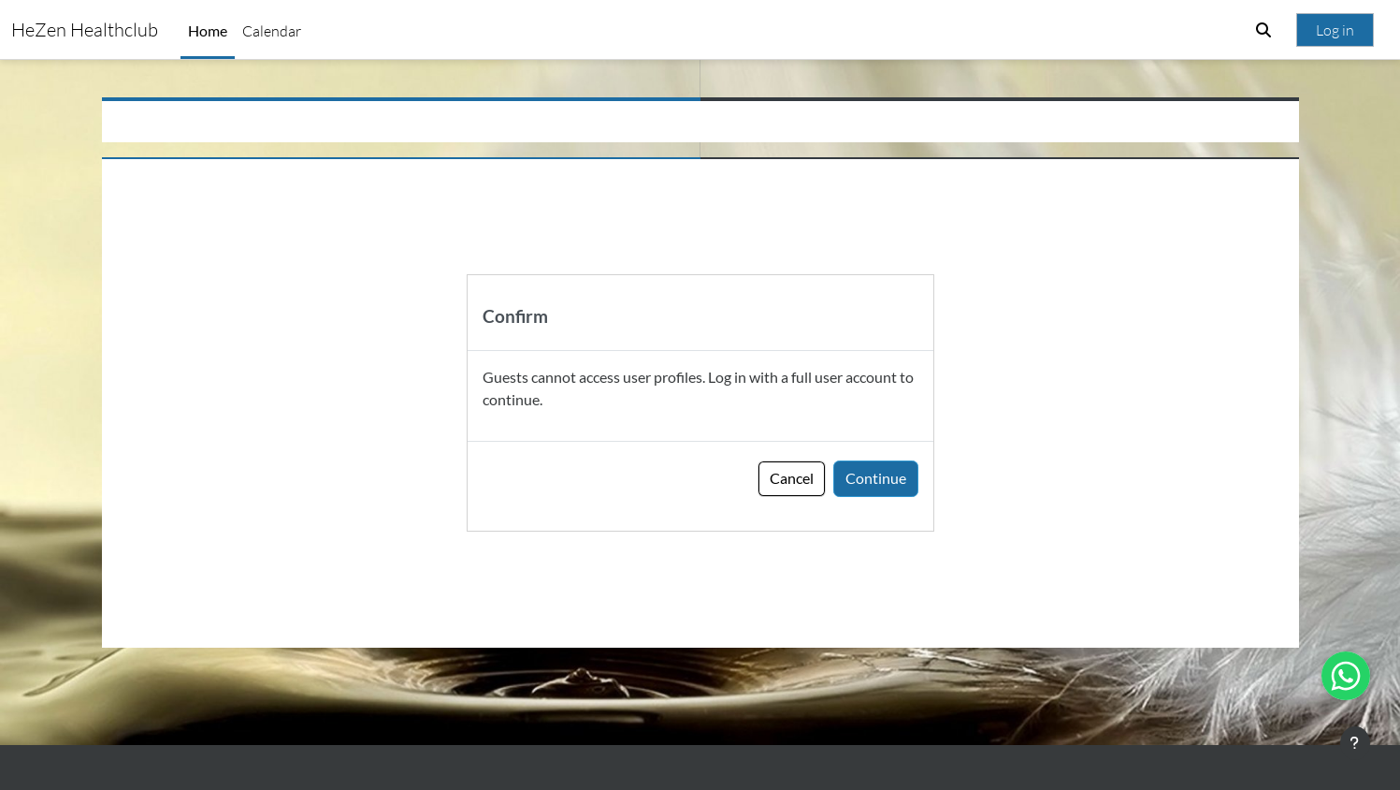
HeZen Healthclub (84, 29)
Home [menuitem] (207, 30)
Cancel (792, 478)
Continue (875, 478)
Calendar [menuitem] (271, 31)
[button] (1263, 30)
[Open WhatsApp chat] (1345, 675)
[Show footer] (1355, 743)
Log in (1335, 30)
